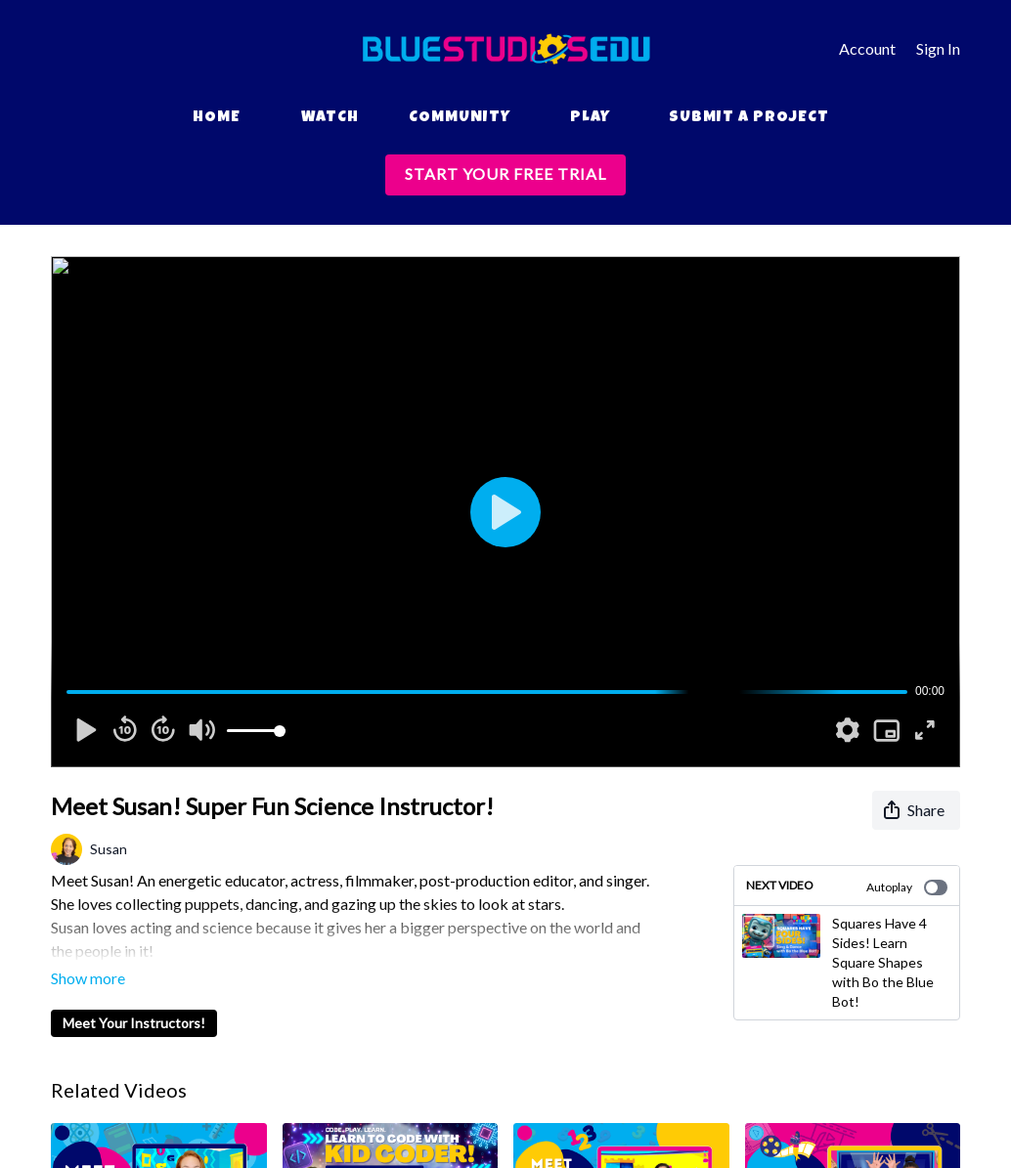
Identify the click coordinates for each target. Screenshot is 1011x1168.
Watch (330, 118)
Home (217, 118)
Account (867, 48)
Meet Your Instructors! (134, 995)
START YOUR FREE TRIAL (505, 173)
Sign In (938, 48)
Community (459, 118)
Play (590, 118)
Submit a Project (749, 118)
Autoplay (906, 887)
